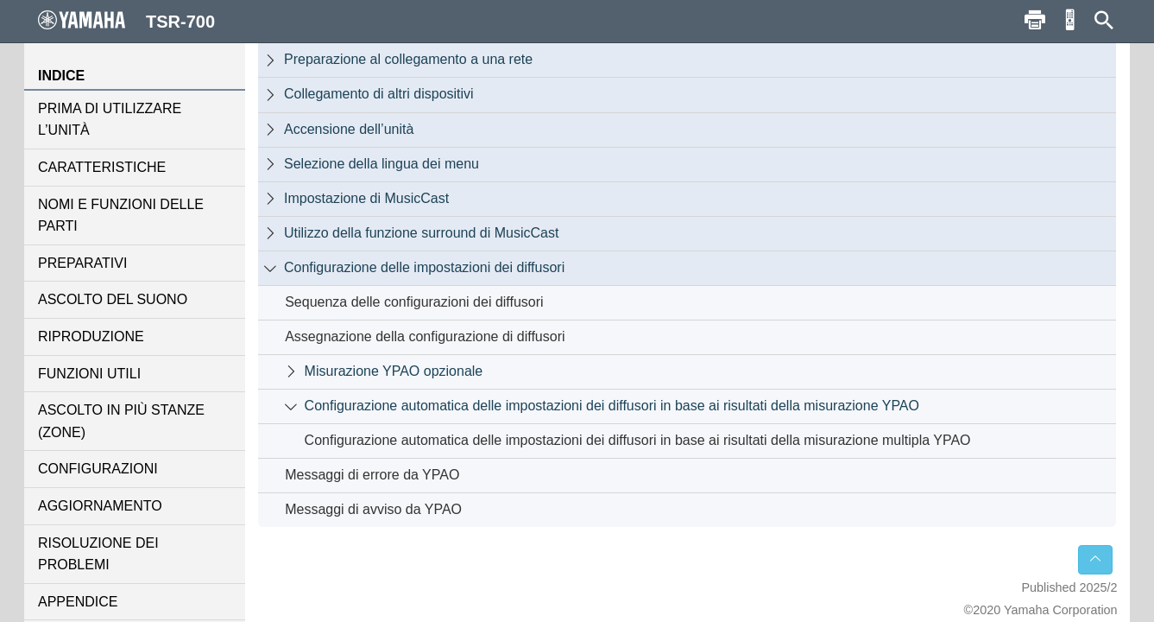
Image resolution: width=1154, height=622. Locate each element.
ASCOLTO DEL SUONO (112, 299)
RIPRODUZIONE (91, 336)
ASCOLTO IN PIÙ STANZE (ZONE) (121, 421)
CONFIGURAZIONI (98, 468)
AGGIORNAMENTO (100, 505)
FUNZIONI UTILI (89, 373)
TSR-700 (126, 20)
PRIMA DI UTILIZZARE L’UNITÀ (109, 119)
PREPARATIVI (82, 263)
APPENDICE (77, 601)
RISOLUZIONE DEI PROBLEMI (98, 554)
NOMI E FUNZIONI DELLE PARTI (121, 215)
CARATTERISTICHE (102, 167)
